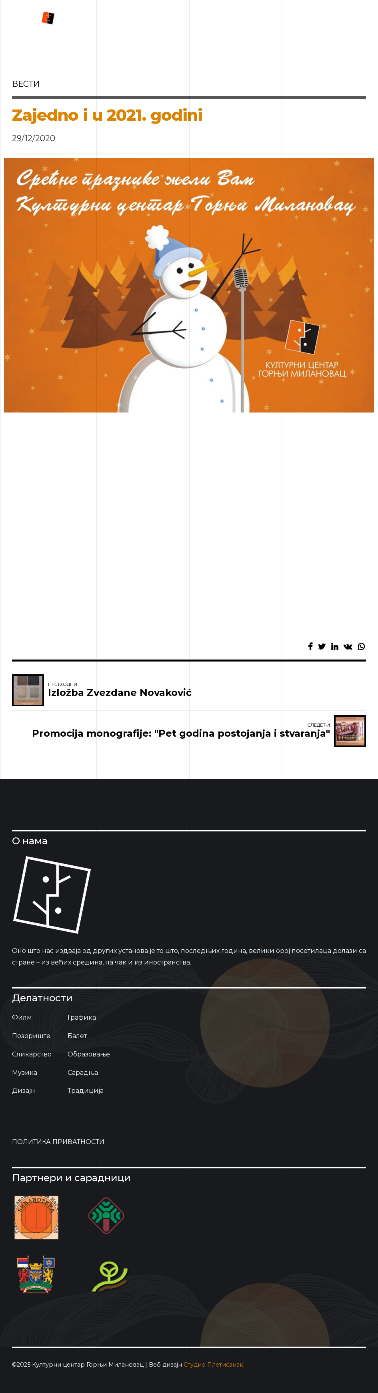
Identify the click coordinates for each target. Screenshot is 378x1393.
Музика (24, 1072)
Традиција (86, 1090)
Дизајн (23, 1090)
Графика (82, 1017)
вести (26, 84)
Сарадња (83, 1072)
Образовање (89, 1054)
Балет (77, 1036)
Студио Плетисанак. (214, 1364)
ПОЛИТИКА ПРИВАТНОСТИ (58, 1142)
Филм (22, 1017)
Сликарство (32, 1054)
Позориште (31, 1036)
